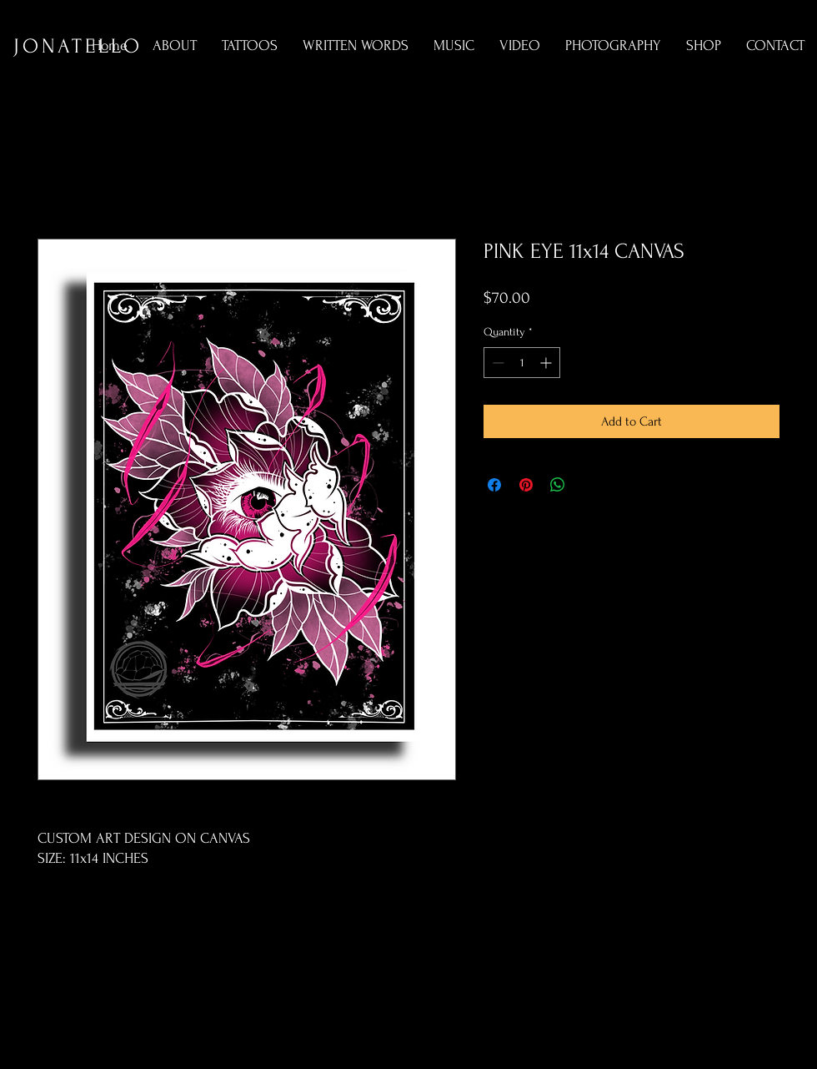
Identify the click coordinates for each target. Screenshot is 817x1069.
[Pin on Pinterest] (526, 485)
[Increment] (547, 362)
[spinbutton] (522, 362)
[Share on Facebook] (494, 485)
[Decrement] (496, 362)
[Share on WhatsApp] (558, 485)
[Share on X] (589, 485)
